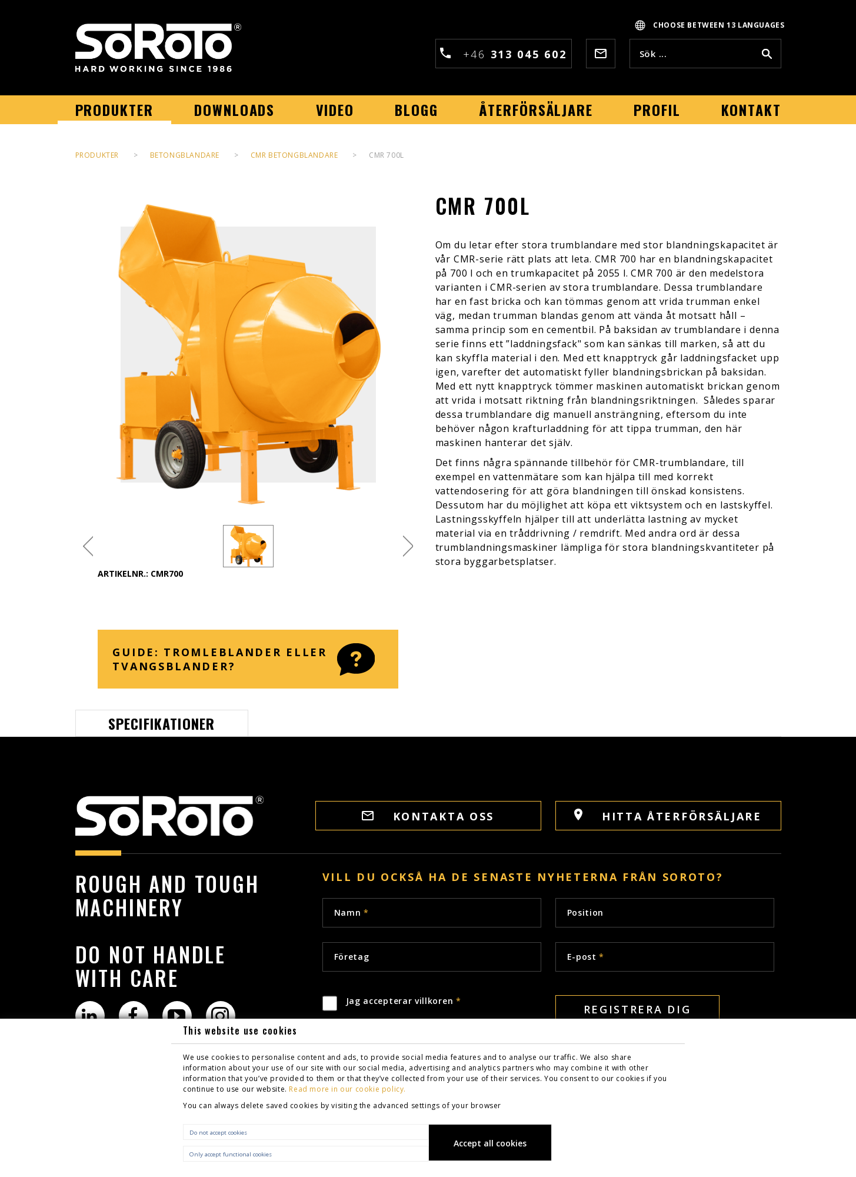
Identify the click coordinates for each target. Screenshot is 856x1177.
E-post (586, 956)
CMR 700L (386, 155)
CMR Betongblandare (294, 155)
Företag (351, 956)
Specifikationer (161, 723)
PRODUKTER (97, 155)
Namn (351, 912)
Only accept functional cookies (230, 1154)
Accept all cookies (490, 1143)
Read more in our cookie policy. (347, 1089)
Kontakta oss (428, 816)
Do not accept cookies (218, 1132)
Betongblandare (184, 155)
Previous (88, 546)
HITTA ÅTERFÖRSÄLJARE (668, 816)
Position (585, 912)
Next (408, 546)
